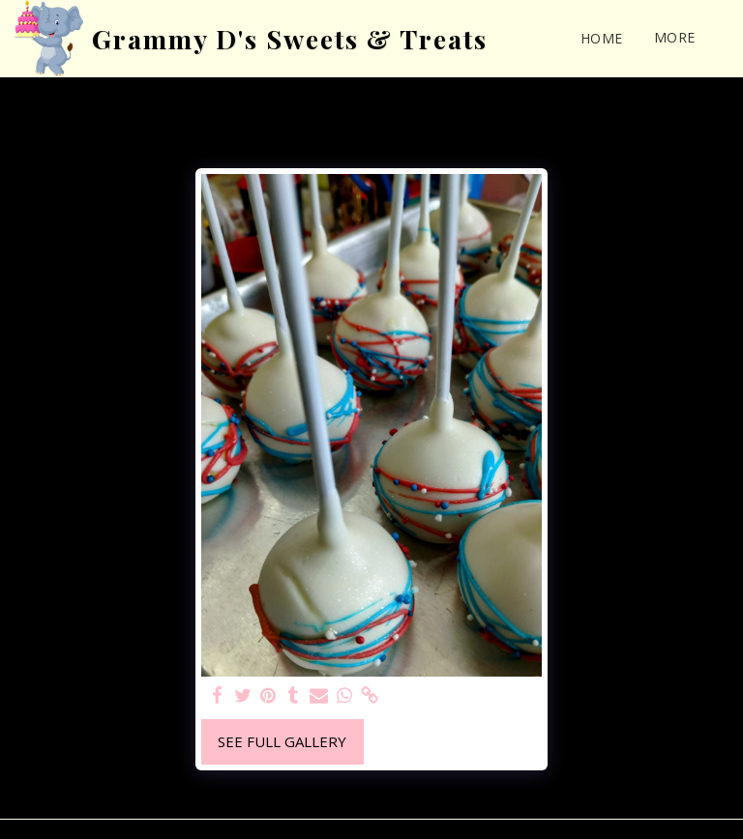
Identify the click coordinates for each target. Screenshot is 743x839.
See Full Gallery (282, 741)
